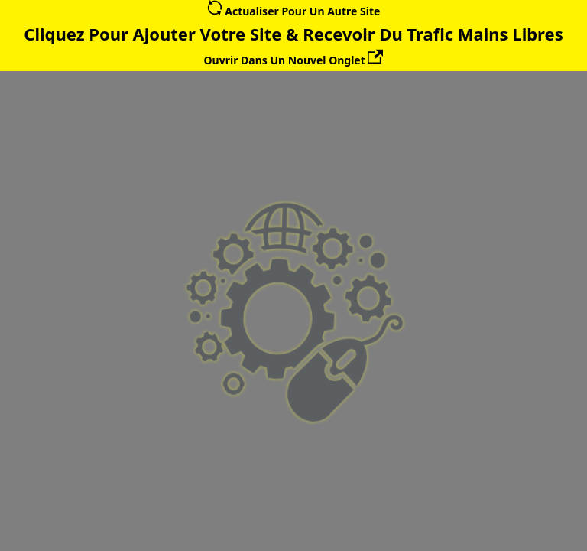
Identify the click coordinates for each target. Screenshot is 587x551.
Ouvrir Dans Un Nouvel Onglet (294, 60)
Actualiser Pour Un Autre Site (294, 11)
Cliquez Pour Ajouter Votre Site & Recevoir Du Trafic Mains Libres (293, 33)
